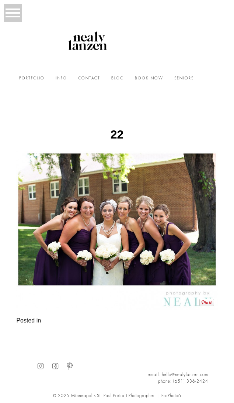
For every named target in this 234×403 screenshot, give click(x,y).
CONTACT (89, 78)
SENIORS (184, 78)
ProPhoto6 (171, 396)
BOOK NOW (149, 78)
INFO (61, 78)
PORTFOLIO (32, 78)
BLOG (117, 78)
